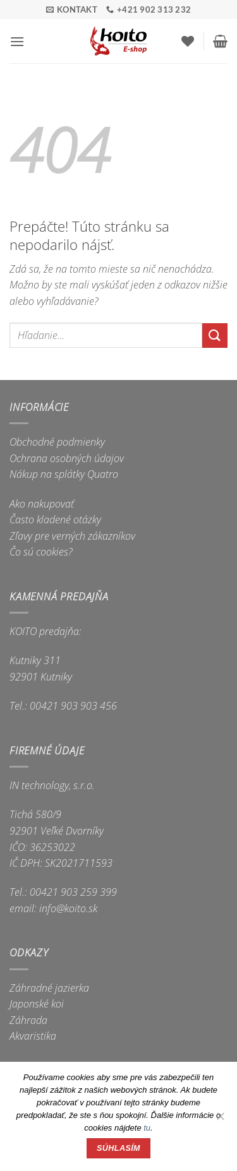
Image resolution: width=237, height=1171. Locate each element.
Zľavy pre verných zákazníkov (72, 536)
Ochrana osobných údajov (66, 458)
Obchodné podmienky (57, 442)
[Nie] (220, 1120)
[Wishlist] (187, 41)
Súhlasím (118, 1148)
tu (146, 1127)
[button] (17, 41)
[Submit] (215, 335)
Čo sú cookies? (41, 552)
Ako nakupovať (41, 504)
